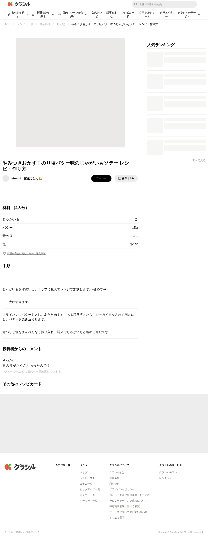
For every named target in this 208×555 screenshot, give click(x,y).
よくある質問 (117, 517)
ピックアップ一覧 (90, 489)
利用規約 (114, 483)
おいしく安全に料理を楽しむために (129, 495)
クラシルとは (117, 472)
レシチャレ (165, 478)
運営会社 (114, 478)
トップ (83, 472)
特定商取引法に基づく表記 (124, 506)
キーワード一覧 (88, 500)
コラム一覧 (86, 483)
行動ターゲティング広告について (128, 500)
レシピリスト (87, 478)
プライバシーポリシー (122, 489)
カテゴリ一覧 (87, 495)
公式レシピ (97, 14)
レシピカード (127, 14)
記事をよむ (111, 14)
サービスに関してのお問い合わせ (128, 512)
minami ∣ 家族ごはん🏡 (26, 178)
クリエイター (166, 14)
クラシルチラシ (168, 472)
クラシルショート (147, 14)
